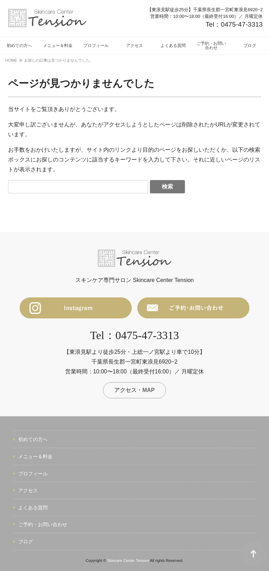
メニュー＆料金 (35, 457)
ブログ (25, 542)
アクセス (28, 491)
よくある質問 (33, 507)
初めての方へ (33, 439)
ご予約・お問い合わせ (42, 525)
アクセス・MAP (134, 390)
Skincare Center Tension (128, 560)
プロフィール (33, 473)
